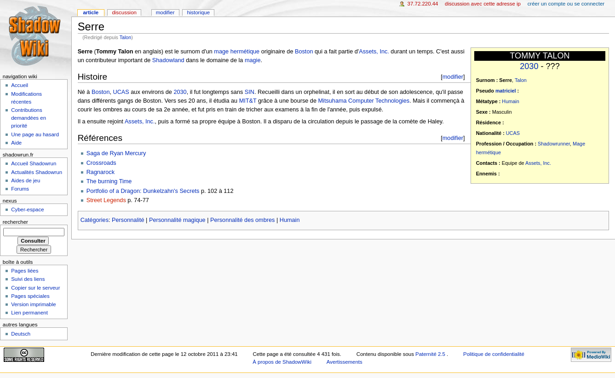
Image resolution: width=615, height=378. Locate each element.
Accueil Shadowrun (33, 163)
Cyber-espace (27, 209)
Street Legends (106, 200)
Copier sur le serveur (35, 288)
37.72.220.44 (423, 3)
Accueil (19, 85)
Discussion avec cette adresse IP (483, 3)
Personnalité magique (177, 220)
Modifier (165, 12)
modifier (453, 76)
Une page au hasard (35, 134)
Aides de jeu (25, 180)
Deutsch (20, 334)
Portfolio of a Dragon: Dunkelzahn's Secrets (143, 191)
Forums (20, 189)
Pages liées (24, 270)
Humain (510, 101)
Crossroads (101, 163)
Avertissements (344, 362)
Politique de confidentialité (493, 354)
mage (221, 51)
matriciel (505, 90)
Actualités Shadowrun (36, 172)
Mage (579, 143)
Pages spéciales (30, 296)
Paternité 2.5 (431, 354)
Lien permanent (29, 312)
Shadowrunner (554, 143)
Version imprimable (33, 304)
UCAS (513, 133)
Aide (16, 142)
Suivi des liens (28, 279)
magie (253, 60)
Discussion (124, 12)
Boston (304, 51)
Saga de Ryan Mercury (116, 153)
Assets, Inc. (538, 163)
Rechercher (15, 222)
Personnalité (128, 220)
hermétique (488, 152)
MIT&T (248, 101)
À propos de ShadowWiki (282, 362)
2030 (529, 66)
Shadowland (168, 60)
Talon (125, 37)
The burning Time (109, 181)
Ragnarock (100, 172)
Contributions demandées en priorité (28, 117)
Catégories (94, 220)
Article (90, 12)
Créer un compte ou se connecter (566, 3)
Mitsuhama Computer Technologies (364, 101)
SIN (249, 92)
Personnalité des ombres (242, 220)
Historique (198, 12)
